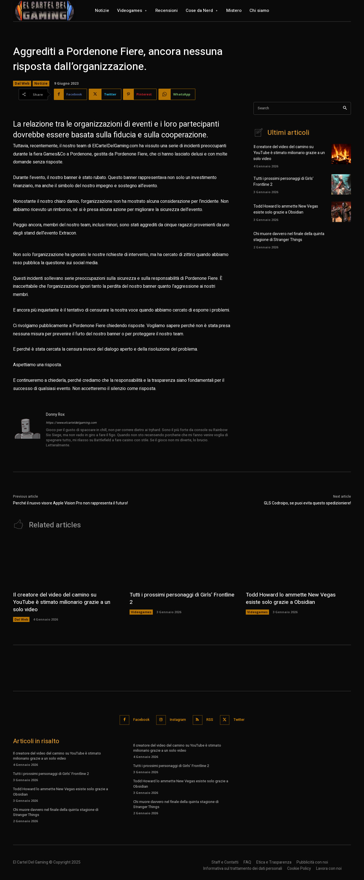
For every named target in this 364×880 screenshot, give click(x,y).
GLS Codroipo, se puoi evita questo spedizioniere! (307, 503)
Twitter (244, 719)
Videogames (141, 612)
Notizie (41, 83)
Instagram (177, 719)
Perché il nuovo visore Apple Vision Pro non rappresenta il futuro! (70, 503)
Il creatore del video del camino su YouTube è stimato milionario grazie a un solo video (289, 153)
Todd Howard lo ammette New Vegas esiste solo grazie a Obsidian (285, 209)
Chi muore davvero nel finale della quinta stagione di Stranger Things (288, 237)
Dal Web (22, 83)
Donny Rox (55, 414)
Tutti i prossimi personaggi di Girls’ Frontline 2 (173, 598)
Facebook (137, 719)
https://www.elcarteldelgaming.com (71, 422)
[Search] (345, 108)
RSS (211, 719)
